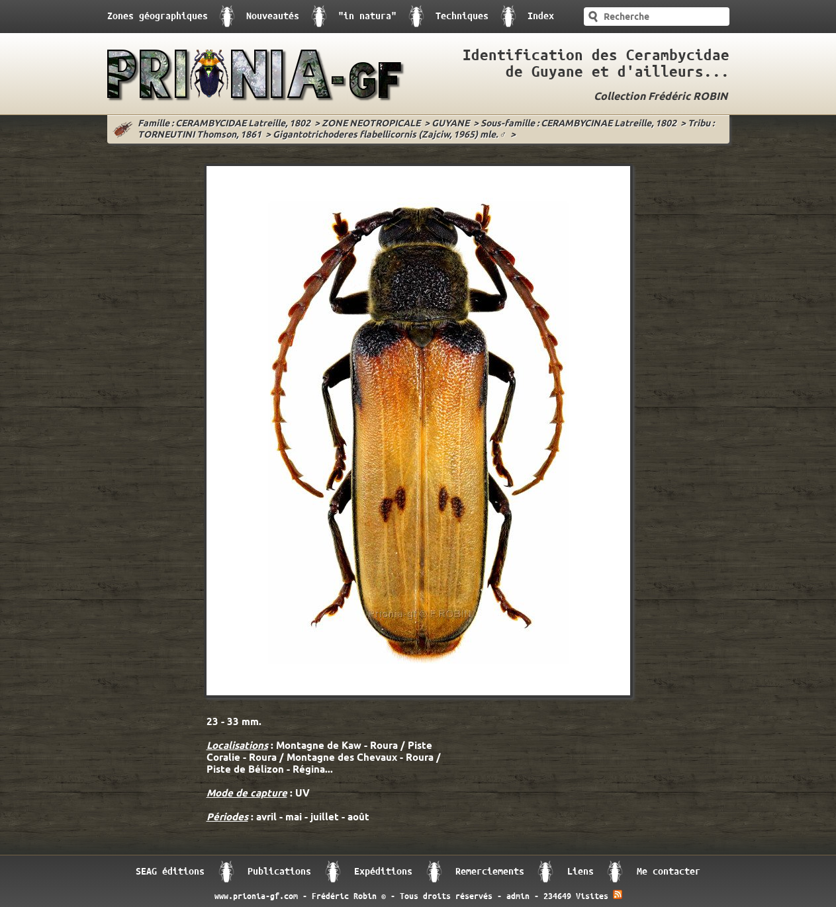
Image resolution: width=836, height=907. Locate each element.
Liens (580, 871)
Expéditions (383, 871)
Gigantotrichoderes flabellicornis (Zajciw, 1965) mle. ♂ (390, 135)
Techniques (462, 16)
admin (518, 896)
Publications (279, 871)
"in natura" (367, 16)
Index (541, 16)
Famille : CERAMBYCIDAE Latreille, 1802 (224, 124)
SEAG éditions (170, 871)
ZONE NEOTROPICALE (371, 124)
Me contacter (668, 871)
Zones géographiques (157, 16)
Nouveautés (272, 16)
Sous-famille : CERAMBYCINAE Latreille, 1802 (578, 124)
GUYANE (450, 124)
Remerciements (489, 871)
